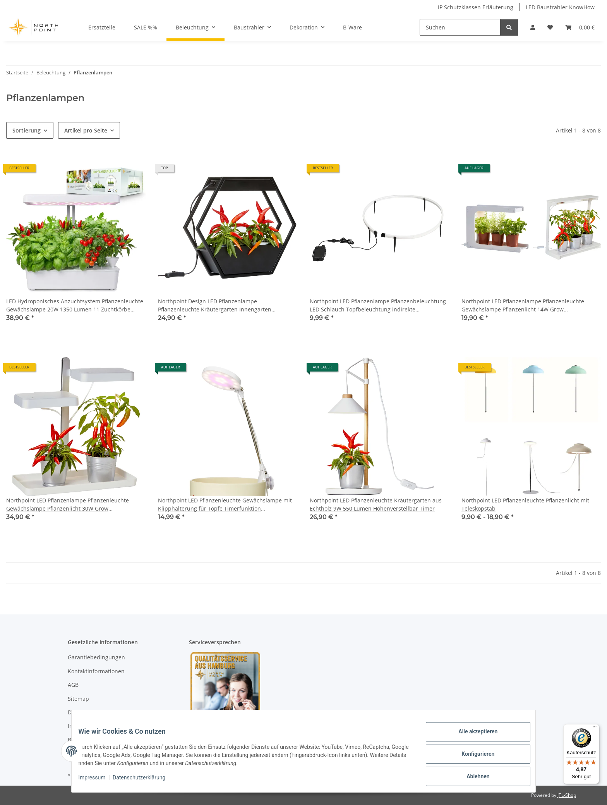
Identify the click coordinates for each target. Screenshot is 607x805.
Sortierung (26, 130)
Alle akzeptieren (472, 737)
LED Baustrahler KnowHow (560, 7)
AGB (73, 684)
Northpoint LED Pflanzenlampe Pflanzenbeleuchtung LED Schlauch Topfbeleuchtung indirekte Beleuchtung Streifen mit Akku (378, 305)
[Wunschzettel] (550, 27)
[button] (532, 27)
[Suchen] (460, 27)
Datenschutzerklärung (144, 781)
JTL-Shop (566, 795)
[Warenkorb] (580, 27)
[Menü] (594, 728)
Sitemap (78, 698)
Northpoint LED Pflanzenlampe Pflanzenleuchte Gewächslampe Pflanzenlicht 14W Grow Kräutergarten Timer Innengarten (522, 305)
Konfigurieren (472, 757)
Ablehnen (472, 777)
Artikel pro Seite (85, 130)
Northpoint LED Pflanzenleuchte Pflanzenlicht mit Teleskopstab (525, 504)
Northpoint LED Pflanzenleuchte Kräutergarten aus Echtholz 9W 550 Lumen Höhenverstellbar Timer (376, 504)
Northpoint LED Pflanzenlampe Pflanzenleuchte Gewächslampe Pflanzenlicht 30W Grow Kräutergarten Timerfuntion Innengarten (67, 505)
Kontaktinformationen (96, 671)
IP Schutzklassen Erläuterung (475, 7)
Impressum (97, 781)
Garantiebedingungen (96, 657)
